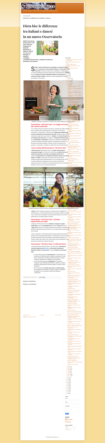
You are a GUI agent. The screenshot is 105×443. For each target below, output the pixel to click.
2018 (67, 385)
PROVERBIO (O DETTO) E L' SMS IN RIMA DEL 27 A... (74, 186)
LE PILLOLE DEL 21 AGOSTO (72, 314)
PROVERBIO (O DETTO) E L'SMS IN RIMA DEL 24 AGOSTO (74, 245)
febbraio (69, 374)
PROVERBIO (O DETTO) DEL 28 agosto (74, 166)
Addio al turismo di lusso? (71, 158)
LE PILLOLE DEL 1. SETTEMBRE (73, 104)
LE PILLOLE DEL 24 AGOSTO (72, 260)
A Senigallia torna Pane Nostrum (73, 237)
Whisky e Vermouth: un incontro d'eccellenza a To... (73, 277)
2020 (67, 382)
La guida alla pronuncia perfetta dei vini (74, 275)
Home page (42, 314)
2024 (67, 77)
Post (67, 427)
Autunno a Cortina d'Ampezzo (72, 140)
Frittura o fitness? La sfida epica (73, 182)
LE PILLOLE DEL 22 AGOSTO (72, 299)
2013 (67, 393)
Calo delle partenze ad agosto (72, 247)
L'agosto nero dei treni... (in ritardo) (73, 323)
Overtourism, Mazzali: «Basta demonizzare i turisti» (72, 115)
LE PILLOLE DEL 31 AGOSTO (72, 124)
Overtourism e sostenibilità (72, 210)
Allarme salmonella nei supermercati (73, 97)
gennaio (69, 375)
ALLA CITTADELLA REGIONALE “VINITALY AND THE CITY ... (73, 102)
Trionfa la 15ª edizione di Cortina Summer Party (73, 160)
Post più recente (26, 314)
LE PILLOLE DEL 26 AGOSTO (72, 223)
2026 (67, 73)
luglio (68, 366)
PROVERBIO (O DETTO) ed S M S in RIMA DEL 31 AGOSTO (74, 106)
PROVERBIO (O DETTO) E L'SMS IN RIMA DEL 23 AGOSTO (74, 263)
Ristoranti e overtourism (71, 310)
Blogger (57, 437)
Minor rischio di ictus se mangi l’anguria (74, 311)
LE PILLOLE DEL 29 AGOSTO (72, 164)
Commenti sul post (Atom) (31, 316)
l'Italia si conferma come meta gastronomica (72, 327)
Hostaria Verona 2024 (71, 271)
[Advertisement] (73, 35)
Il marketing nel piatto (71, 288)
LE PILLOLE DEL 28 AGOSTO (72, 183)
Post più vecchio (58, 314)
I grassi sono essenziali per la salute (73, 108)
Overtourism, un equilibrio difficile (73, 151)
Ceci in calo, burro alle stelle (72, 91)
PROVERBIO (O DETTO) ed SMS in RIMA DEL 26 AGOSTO (73, 206)
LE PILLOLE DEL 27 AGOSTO (72, 203)
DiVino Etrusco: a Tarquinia (72, 303)
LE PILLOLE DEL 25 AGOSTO (72, 243)
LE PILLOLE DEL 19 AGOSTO (72, 356)
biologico (46, 248)
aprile (68, 371)
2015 (67, 390)
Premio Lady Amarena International (73, 290)
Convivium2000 (69, 419)
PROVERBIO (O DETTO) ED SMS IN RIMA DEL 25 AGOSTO (74, 225)
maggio (68, 369)
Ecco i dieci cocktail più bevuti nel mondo (74, 313)
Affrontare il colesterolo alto (72, 360)
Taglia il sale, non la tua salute (72, 364)
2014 (67, 391)
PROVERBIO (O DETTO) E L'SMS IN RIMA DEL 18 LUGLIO (74, 358)
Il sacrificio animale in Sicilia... (71, 64)
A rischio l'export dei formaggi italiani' (73, 251)
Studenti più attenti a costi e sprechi (73, 120)
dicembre (69, 78)
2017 (67, 387)
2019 (67, 384)
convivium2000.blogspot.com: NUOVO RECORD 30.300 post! (74, 188)
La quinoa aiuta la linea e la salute (73, 264)
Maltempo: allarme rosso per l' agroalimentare (72, 297)
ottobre (68, 81)
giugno (68, 368)
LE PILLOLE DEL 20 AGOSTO (72, 334)
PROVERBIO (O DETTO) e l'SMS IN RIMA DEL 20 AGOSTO (73, 317)
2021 (67, 380)
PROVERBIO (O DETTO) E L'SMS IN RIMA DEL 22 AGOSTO (74, 281)
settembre (69, 83)
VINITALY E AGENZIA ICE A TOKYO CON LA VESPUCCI (73, 180)
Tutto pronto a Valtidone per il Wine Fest (74, 195)
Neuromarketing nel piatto (71, 178)
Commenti (68, 429)
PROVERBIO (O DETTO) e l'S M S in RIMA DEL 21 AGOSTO (74, 301)
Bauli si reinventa (70, 196)
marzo (68, 372)
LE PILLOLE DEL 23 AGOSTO (72, 279)
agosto (68, 84)
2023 (67, 377)
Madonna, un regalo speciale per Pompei (74, 325)
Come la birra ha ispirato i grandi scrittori (74, 239)
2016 (67, 388)
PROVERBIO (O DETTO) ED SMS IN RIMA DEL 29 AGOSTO (74, 147)
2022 (67, 379)
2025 (67, 75)
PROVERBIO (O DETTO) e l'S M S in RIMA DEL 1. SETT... (74, 87)
